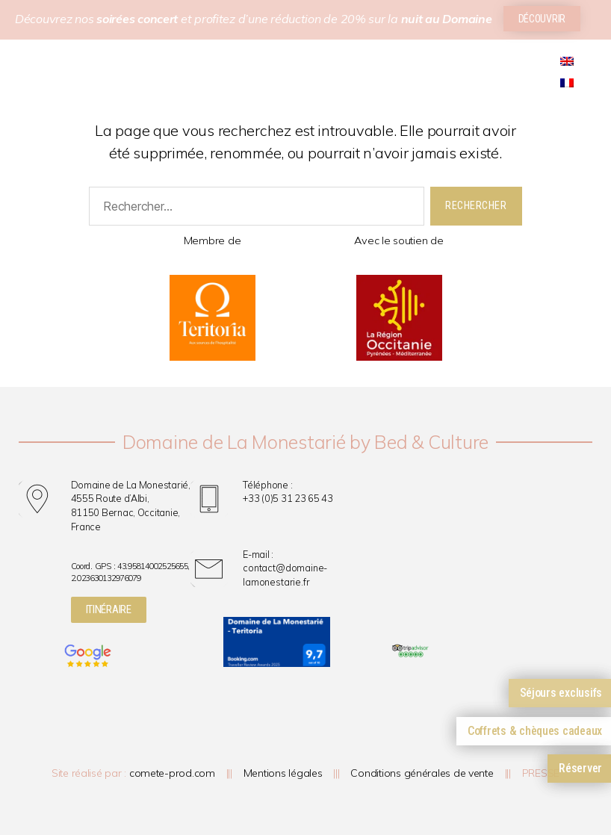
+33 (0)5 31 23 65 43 (288, 498)
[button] (17, 85)
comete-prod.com (172, 773)
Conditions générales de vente (421, 773)
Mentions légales (283, 773)
